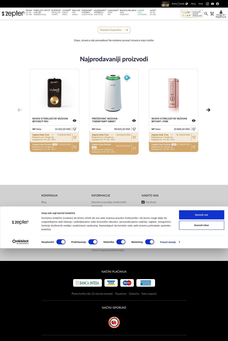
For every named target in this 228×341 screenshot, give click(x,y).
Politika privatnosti (101, 238)
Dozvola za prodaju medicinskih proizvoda (108, 205)
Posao (44, 240)
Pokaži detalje (168, 334)
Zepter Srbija (48, 228)
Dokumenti (97, 213)
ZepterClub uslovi (101, 232)
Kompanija (49, 196)
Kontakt (45, 221)
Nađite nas (150, 196)
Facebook (151, 203)
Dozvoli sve (201, 307)
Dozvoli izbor (201, 318)
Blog (43, 203)
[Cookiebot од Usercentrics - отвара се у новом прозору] (20, 334)
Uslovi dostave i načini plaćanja (108, 225)
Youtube (150, 215)
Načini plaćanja (114, 272)
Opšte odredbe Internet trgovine (109, 219)
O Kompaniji (48, 215)
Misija (44, 209)
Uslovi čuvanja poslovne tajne (107, 251)
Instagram (151, 209)
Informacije (100, 196)
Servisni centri (99, 244)
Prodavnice (47, 234)
